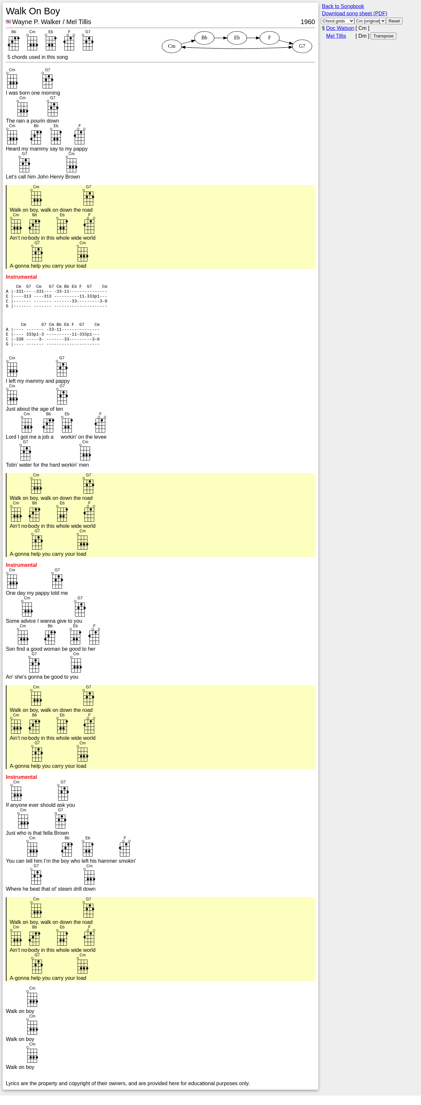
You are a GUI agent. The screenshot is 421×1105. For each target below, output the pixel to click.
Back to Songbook (343, 6)
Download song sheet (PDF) (354, 13)
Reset (394, 21)
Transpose (383, 35)
